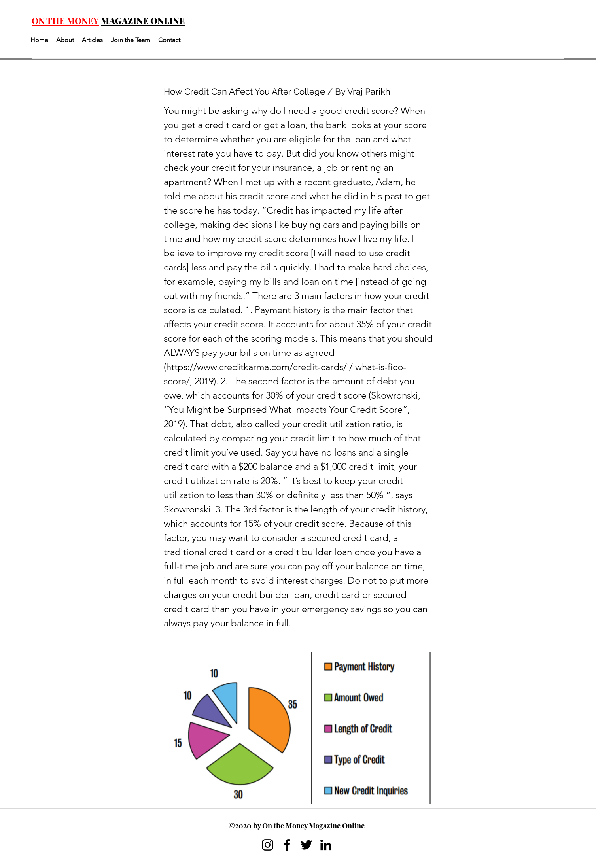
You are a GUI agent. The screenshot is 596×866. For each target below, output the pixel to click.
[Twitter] (306, 845)
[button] (65, 40)
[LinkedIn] (325, 845)
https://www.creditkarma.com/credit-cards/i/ (259, 366)
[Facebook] (287, 845)
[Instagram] (267, 845)
